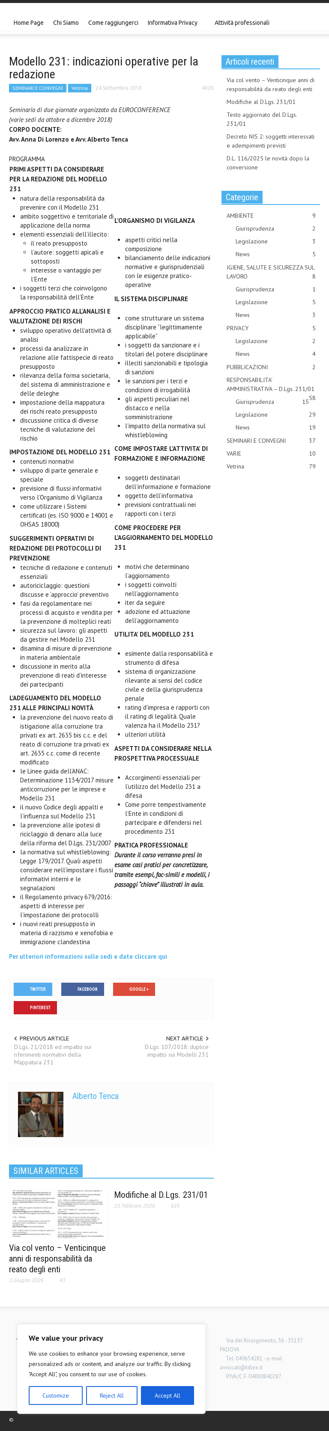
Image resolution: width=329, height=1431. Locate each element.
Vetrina (80, 88)
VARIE (271, 453)
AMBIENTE (271, 215)
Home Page (29, 22)
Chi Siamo (66, 22)
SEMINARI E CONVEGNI (37, 88)
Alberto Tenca (95, 1096)
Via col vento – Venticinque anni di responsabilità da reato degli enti (57, 1258)
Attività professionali (242, 22)
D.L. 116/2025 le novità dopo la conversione (268, 162)
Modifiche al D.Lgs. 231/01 (161, 1195)
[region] (111, 1369)
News (276, 254)
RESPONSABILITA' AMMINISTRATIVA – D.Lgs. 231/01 (271, 385)
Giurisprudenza (276, 228)
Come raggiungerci (113, 22)
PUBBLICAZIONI (271, 367)
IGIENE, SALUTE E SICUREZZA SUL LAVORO (271, 272)
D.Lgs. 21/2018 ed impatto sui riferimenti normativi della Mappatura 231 (52, 1054)
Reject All (112, 1395)
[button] (311, 22)
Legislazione (276, 241)
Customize (55, 1395)
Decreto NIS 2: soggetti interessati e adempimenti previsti (270, 141)
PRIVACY (271, 328)
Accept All (167, 1395)
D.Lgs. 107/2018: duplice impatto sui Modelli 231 (177, 1050)
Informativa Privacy (174, 26)
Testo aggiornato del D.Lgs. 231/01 (262, 119)
